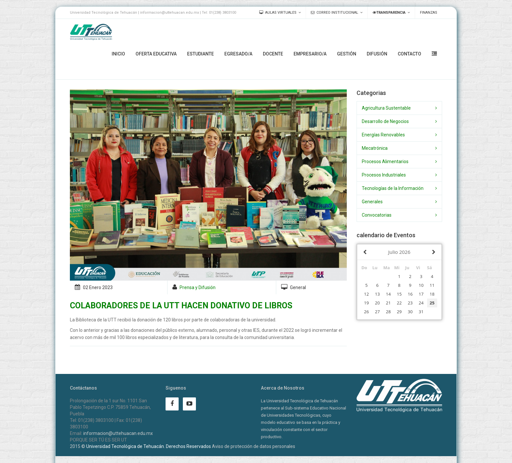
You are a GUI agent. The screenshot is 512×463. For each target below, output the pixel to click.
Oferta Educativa (156, 53)
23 (410, 303)
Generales (372, 201)
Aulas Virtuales (277, 12)
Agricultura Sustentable (386, 108)
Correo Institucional (334, 12)
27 (377, 312)
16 (410, 294)
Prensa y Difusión (198, 287)
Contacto (409, 53)
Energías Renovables (383, 134)
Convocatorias (377, 215)
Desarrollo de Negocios (385, 121)
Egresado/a (238, 53)
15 (399, 294)
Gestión (346, 53)
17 (421, 294)
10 (421, 285)
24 (421, 303)
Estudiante (200, 53)
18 (432, 294)
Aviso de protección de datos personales (253, 446)
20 (377, 303)
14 (388, 294)
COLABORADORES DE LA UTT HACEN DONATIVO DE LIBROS (181, 305)
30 (410, 312)
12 (366, 294)
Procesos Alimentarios (385, 161)
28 (388, 312)
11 (432, 285)
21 (388, 303)
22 (399, 303)
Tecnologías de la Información (393, 188)
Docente (273, 53)
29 (399, 312)
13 (377, 294)
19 (366, 303)
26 (366, 312)
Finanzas (428, 12)
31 (421, 312)
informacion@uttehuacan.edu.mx (118, 433)
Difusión (377, 53)
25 (432, 303)
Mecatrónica (375, 148)
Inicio (118, 53)
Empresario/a (310, 53)
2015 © (77, 446)
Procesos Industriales (384, 174)
